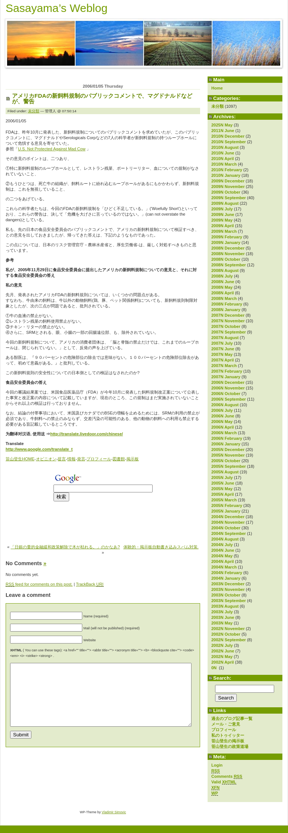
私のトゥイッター (227, 735)
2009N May (222, 220)
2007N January (225, 377)
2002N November (228, 628)
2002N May (222, 656)
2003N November (228, 589)
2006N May (222, 421)
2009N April (222, 225)
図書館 (119, 459)
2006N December (228, 382)
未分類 (217, 106)
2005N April (222, 494)
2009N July (222, 209)
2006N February (226, 438)
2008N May (222, 287)
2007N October (225, 326)
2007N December (228, 315)
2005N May (222, 488)
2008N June (222, 281)
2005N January (225, 511)
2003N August (225, 606)
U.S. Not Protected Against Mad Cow (51, 149)
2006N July (222, 410)
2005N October (225, 460)
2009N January (225, 242)
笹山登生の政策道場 (229, 746)
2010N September (228, 142)
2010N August (225, 147)
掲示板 (132, 459)
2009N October (225, 192)
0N (214, 668)
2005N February (226, 505)
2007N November (228, 321)
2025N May (222, 125)
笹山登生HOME (20, 459)
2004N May (222, 556)
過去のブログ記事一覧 (231, 718)
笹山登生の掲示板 (227, 741)
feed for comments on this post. (39, 584)
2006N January (225, 444)
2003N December (228, 584)
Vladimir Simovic (114, 812)
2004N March (224, 567)
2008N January (225, 309)
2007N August (225, 337)
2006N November (228, 388)
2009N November (228, 186)
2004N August (225, 539)
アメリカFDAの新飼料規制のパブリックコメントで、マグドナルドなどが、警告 (102, 98)
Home (217, 88)
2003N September (228, 600)
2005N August (225, 472)
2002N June (222, 651)
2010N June (222, 153)
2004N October (225, 528)
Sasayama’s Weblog (56, 8)
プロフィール (223, 729)
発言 (81, 459)
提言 (62, 459)
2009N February (226, 237)
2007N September (228, 332)
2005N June (222, 483)
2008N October (225, 259)
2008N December (228, 248)
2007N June (222, 349)
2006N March (224, 432)
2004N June (222, 550)
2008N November (228, 253)
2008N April (222, 293)
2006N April (222, 427)
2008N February (226, 304)
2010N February (226, 169)
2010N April (222, 158)
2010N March (224, 164)
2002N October (225, 634)
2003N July (222, 612)
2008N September (228, 265)
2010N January (225, 175)
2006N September (228, 399)
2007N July (222, 343)
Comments (226, 776)
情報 (71, 459)
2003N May (222, 623)
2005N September (228, 466)
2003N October (225, 595)
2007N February (226, 371)
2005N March (224, 500)
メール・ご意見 (225, 724)
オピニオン (46, 459)
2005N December (228, 449)
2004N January (225, 578)
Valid (223, 782)
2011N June (222, 130)
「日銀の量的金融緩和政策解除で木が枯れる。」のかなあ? (65, 547)
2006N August (225, 405)
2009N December (228, 181)
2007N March (224, 365)
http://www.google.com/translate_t (39, 449)
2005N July (222, 477)
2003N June (222, 617)
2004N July (222, 544)
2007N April (222, 360)
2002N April (222, 662)
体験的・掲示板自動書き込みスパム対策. (161, 547)
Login (217, 765)
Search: (222, 678)
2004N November (228, 522)
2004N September (228, 533)
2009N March (224, 231)
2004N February (226, 572)
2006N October (225, 393)
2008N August (225, 270)
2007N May (222, 354)
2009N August (225, 203)
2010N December (228, 136)
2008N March (224, 298)
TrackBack (90, 584)
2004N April (222, 561)
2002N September (228, 640)
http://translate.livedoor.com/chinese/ (86, 434)
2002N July (222, 645)
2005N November (228, 455)
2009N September (228, 197)
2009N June (222, 214)
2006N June (222, 416)
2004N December (228, 516)
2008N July (222, 276)
